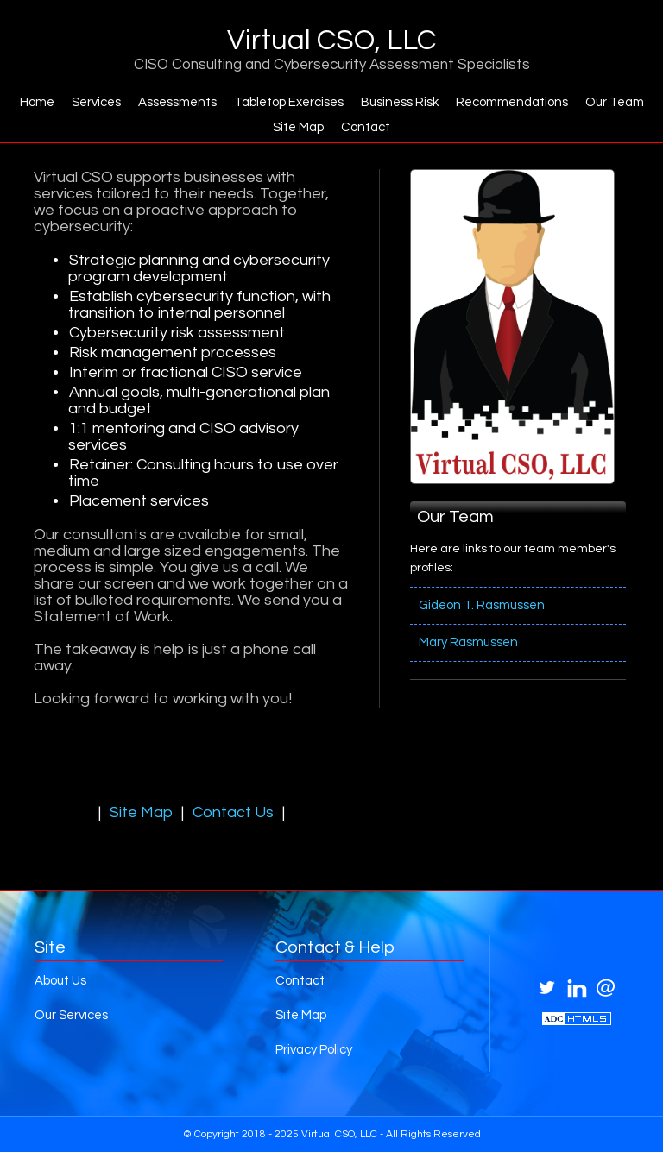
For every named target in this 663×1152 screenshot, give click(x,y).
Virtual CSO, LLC (331, 40)
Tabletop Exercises (289, 102)
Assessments (177, 102)
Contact (365, 127)
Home (37, 102)
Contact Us (233, 812)
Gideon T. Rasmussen (482, 605)
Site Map (298, 127)
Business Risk (400, 102)
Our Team (614, 102)
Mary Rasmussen (468, 642)
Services (96, 102)
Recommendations (512, 102)
